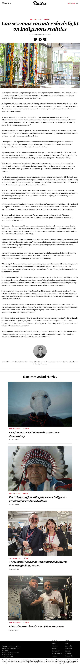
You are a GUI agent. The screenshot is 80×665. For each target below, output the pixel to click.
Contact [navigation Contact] (68, 651)
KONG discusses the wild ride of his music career (36, 626)
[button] (6, 3)
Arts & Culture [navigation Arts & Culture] (57, 653)
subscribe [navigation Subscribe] (71, 3)
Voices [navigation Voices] (54, 648)
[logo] (40, 4)
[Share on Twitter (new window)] (40, 39)
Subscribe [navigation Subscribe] (68, 646)
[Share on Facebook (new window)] (35, 39)
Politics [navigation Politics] (54, 646)
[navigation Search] (77, 3)
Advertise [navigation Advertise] (68, 648)
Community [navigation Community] (56, 651)
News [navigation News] (54, 644)
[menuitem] (71, 3)
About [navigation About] (67, 644)
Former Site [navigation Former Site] (69, 656)
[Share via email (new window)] (44, 39)
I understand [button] (69, 663)
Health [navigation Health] (54, 656)
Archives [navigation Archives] (68, 653)
